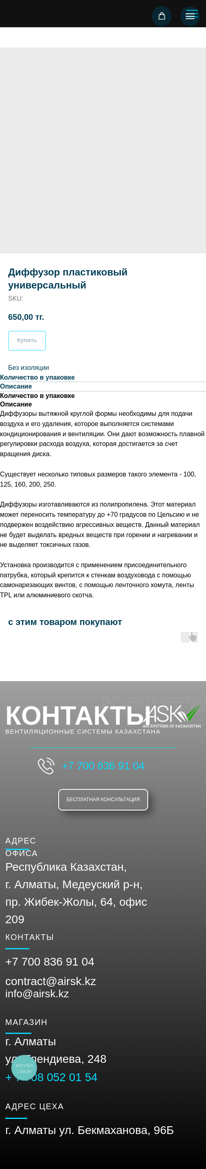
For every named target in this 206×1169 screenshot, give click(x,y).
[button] (162, 16)
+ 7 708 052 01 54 (51, 1077)
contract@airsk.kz (50, 981)
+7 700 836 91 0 (46, 961)
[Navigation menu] (190, 16)
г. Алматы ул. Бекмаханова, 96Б (89, 1130)
